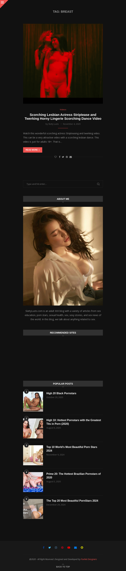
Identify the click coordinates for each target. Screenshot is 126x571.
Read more (33, 150)
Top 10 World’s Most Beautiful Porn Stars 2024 (72, 449)
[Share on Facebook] (59, 157)
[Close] (4, 4)
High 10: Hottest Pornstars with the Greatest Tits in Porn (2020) (74, 422)
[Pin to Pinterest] (67, 157)
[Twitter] (49, 547)
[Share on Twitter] (63, 157)
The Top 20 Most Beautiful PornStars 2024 (72, 500)
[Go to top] (63, 566)
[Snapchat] (82, 547)
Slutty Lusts (53, 124)
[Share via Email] (70, 157)
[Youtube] (68, 547)
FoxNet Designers (89, 559)
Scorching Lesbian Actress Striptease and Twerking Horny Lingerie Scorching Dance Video (63, 116)
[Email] (75, 547)
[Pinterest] (62, 547)
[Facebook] (43, 547)
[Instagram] (56, 547)
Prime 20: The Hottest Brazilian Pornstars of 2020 (74, 475)
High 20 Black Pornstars (61, 393)
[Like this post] (55, 157)
